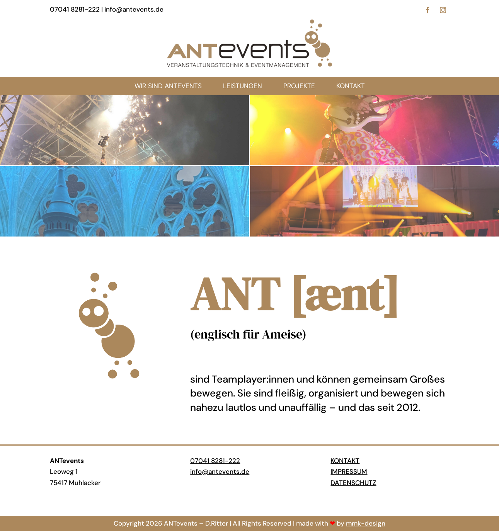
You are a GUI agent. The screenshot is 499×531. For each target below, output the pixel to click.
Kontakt (344, 460)
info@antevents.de (219, 471)
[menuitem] (350, 86)
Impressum (348, 471)
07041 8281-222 (215, 460)
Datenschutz (353, 482)
